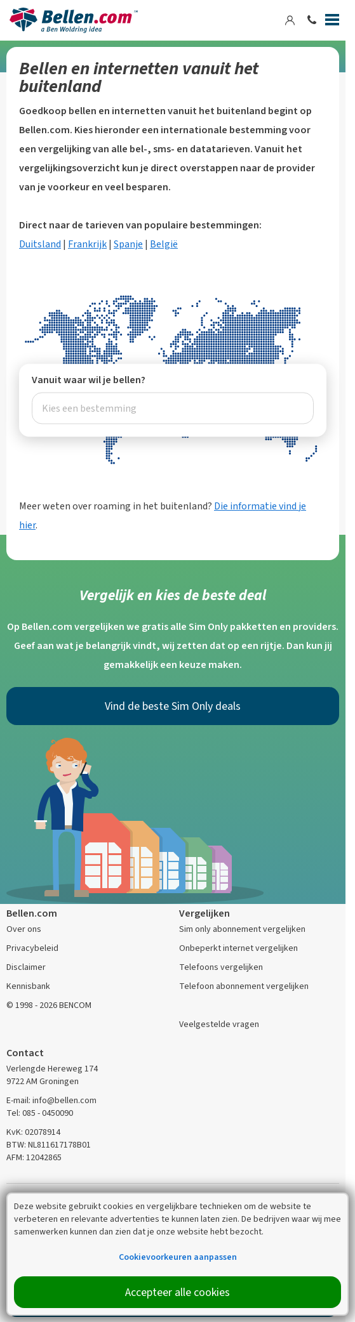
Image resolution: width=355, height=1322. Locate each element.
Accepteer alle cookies (177, 1292)
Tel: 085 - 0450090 (39, 1113)
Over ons (23, 929)
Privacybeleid (32, 948)
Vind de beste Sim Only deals (173, 706)
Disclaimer (26, 967)
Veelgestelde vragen (219, 1024)
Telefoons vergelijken (221, 967)
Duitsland (40, 244)
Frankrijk (87, 244)
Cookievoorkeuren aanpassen (178, 1257)
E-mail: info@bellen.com (51, 1100)
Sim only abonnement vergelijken (242, 929)
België (164, 244)
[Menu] (332, 22)
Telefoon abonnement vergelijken (244, 986)
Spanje (128, 244)
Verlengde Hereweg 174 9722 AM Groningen (52, 1075)
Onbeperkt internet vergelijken (238, 948)
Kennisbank (28, 986)
